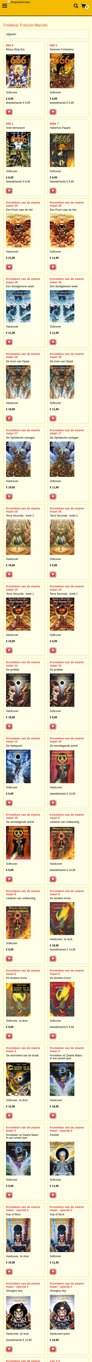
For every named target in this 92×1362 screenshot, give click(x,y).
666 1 (9, 123)
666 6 (9, 45)
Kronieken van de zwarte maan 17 (23, 432)
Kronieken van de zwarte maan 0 (67, 1049)
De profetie (12, 669)
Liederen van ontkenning (64, 822)
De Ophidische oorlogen (20, 437)
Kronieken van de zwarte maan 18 (23, 355)
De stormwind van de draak (22, 1055)
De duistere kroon (60, 898)
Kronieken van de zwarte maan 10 (67, 740)
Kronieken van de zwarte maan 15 (23, 588)
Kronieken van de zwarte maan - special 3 (67, 1129)
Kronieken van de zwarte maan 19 (23, 280)
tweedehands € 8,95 (18, 102)
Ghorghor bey (14, 1290)
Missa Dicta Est (15, 49)
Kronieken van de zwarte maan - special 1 (23, 1285)
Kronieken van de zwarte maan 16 (23, 510)
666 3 (53, 45)
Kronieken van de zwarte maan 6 (67, 892)
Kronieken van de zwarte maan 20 (23, 204)
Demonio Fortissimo (62, 49)
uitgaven (11, 34)
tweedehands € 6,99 (62, 1027)
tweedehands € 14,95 (62, 793)
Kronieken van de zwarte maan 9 (67, 816)
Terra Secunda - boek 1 (20, 593)
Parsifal (54, 1135)
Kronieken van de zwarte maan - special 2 (23, 1208)
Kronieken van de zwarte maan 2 (23, 1049)
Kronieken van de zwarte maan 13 (23, 664)
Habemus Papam (60, 127)
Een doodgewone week (20, 286)
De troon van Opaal (17, 361)
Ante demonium (15, 127)
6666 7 (54, 123)
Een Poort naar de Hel (19, 209)
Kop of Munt (13, 1214)
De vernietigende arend (64, 745)
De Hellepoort (14, 745)
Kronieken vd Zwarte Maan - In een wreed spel (67, 1057)
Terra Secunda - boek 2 (20, 515)
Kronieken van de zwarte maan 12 (23, 740)
